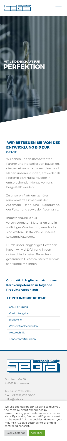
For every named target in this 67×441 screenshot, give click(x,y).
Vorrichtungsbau (19, 313)
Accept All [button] (37, 432)
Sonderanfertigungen (22, 339)
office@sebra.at (14, 399)
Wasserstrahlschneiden (23, 326)
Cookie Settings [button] (16, 432)
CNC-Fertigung (18, 306)
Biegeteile (15, 319)
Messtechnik (16, 332)
